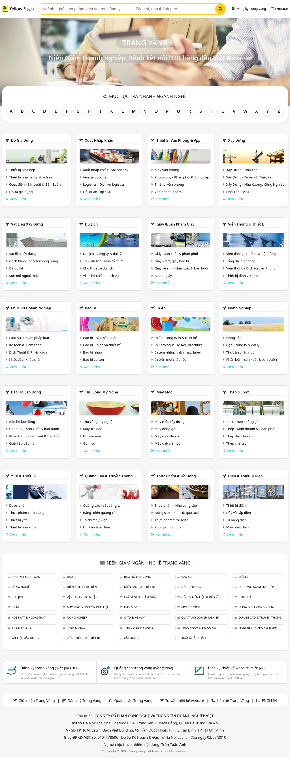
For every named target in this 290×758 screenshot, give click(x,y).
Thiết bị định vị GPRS (242, 275)
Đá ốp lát (16, 268)
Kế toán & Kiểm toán (25, 345)
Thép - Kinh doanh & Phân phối (250, 428)
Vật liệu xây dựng (27, 224)
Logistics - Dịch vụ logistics (104, 184)
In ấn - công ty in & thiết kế (176, 337)
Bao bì (90, 308)
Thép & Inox (238, 392)
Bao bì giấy (163, 275)
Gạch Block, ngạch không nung (33, 261)
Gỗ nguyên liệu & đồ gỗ (200, 597)
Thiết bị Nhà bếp (22, 169)
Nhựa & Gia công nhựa (256, 607)
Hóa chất (246, 597)
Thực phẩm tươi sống (171, 520)
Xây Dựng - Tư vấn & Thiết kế (248, 177)
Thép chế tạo (236, 443)
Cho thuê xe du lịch (98, 268)
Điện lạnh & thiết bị (139, 587)
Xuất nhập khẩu (99, 140)
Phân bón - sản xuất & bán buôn (251, 359)
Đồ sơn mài (92, 436)
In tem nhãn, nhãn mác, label (178, 352)
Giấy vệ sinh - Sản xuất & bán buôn (182, 268)
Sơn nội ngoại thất (23, 275)
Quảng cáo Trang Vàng (133, 700)
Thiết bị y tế (18, 520)
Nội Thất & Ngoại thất (28, 617)
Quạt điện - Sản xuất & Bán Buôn (35, 184)
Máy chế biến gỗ (167, 443)
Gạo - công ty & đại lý (243, 345)
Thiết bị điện (236, 505)
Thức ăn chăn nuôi (240, 352)
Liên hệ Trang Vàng (233, 700)
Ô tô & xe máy (134, 617)
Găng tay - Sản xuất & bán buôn (34, 428)
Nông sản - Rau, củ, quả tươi (177, 512)
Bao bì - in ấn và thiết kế (102, 345)
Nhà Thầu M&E (238, 191)
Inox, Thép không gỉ (242, 421)
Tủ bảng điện (236, 520)
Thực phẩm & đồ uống (176, 475)
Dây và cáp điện (238, 512)
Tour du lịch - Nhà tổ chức (103, 261)
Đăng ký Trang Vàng (249, 9)
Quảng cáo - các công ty (102, 505)
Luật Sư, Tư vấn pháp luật (29, 337)
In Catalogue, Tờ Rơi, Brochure (178, 345)
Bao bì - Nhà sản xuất (100, 337)
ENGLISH (279, 9)
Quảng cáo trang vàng (143, 667)
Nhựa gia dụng (21, 191)
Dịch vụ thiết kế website (236, 667)
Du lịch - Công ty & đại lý (102, 253)
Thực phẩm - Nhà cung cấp (176, 505)
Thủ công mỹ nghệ (101, 392)
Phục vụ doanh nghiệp (31, 308)
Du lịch (91, 224)
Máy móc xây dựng (170, 421)
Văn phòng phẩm (168, 191)
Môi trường (190, 607)
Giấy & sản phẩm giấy (175, 224)
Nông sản (233, 337)
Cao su (186, 577)
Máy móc (164, 392)
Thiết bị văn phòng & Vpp (178, 140)
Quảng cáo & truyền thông (109, 475)
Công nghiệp (21, 587)
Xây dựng (236, 140)
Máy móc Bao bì (167, 436)
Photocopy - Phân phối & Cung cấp (182, 177)
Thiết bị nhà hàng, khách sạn (31, 177)
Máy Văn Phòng (167, 169)
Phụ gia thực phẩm (170, 527)
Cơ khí (243, 577)
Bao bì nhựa (92, 352)
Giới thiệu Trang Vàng (37, 700)
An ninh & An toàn (25, 577)
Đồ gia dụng (22, 140)
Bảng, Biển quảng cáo (100, 512)
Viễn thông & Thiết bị (246, 224)
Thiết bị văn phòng (169, 184)
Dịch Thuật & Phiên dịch (28, 352)
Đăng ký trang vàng (49, 667)
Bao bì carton (93, 359)
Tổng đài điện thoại (241, 261)
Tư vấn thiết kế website (185, 700)
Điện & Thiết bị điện (245, 475)
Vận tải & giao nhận (82, 597)
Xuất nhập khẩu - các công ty (105, 169)
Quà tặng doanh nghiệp (200, 617)
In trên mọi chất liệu (170, 359)
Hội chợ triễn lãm (96, 527)
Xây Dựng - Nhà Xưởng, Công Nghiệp (255, 184)
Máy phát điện (237, 527)
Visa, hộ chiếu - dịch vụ (101, 275)
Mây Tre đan (92, 428)
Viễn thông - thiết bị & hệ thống (251, 253)
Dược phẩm (18, 505)
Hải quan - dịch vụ (97, 191)
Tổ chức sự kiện (95, 520)
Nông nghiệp (239, 308)
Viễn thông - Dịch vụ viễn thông (251, 268)
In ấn (161, 308)
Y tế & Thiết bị (23, 475)
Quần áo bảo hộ (21, 443)
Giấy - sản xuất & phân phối (176, 253)
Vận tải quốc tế (94, 177)
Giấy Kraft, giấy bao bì (172, 261)
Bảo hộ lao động (26, 392)
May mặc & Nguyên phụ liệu (88, 607)
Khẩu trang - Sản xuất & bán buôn (35, 436)
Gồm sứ (89, 443)
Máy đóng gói (165, 428)
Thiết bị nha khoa (22, 527)
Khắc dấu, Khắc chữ (24, 359)
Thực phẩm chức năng (27, 512)
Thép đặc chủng (238, 436)
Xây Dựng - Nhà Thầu (243, 169)
